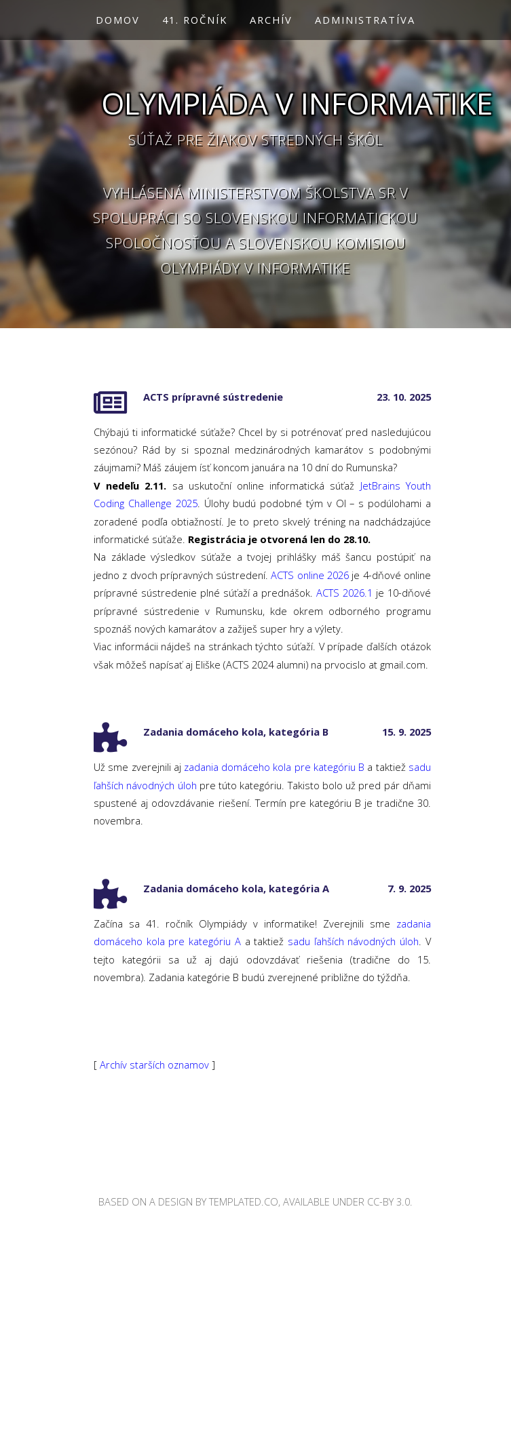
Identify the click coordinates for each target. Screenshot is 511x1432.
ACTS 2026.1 (344, 592)
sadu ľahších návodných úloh (353, 941)
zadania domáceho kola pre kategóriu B (274, 767)
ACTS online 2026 (310, 575)
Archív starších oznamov (154, 1064)
